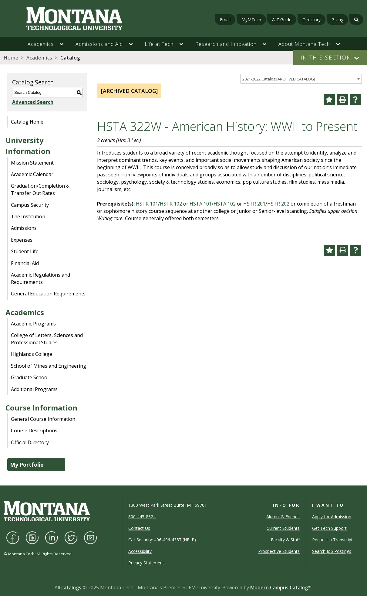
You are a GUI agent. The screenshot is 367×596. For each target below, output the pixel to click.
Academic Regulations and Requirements (40, 278)
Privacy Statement (146, 563)
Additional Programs (34, 389)
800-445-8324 (142, 516)
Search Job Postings (331, 551)
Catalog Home (27, 121)
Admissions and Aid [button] (99, 44)
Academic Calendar (32, 174)
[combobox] (301, 79)
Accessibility (140, 551)
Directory (311, 19)
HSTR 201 (254, 203)
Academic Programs (33, 323)
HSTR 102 (171, 203)
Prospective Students (279, 551)
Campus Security (30, 205)
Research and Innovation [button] (226, 44)
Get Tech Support (329, 528)
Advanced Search (32, 102)
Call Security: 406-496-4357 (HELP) (162, 540)
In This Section (326, 57)
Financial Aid (25, 263)
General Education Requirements (48, 293)
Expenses (21, 240)
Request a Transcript (332, 540)
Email (225, 19)
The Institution (28, 216)
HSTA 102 (225, 203)
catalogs (71, 587)
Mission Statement (32, 162)
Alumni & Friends (283, 516)
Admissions (24, 228)
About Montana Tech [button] (304, 44)
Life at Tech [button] (159, 44)
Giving (337, 19)
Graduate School (30, 377)
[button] (64, 44)
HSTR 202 (278, 203)
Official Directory (30, 442)
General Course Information (43, 419)
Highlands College (31, 354)
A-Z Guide (281, 19)
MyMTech (251, 19)
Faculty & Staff (285, 540)
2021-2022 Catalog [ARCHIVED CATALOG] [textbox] (278, 79)
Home (11, 57)
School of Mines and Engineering (48, 366)
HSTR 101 (147, 203)
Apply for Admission (331, 516)
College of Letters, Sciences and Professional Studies (47, 339)
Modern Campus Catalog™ (280, 587)
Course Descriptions (34, 430)
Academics (39, 57)
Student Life (25, 251)
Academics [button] (41, 44)
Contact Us (139, 528)
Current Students (283, 528)
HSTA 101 (201, 203)
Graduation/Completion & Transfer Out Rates (40, 189)
